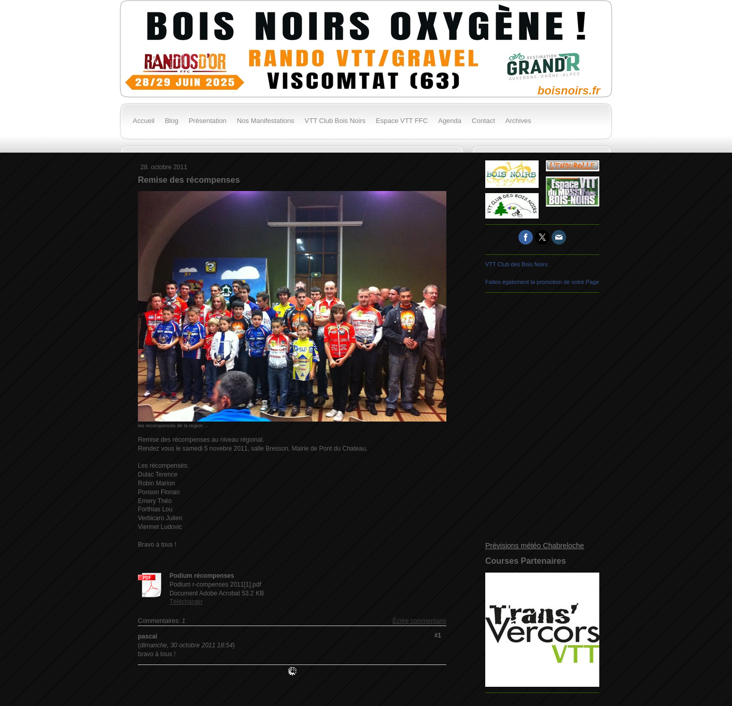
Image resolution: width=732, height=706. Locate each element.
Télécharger (186, 601)
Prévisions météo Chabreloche (534, 545)
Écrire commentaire (419, 620)
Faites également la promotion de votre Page (542, 282)
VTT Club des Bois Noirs (516, 264)
